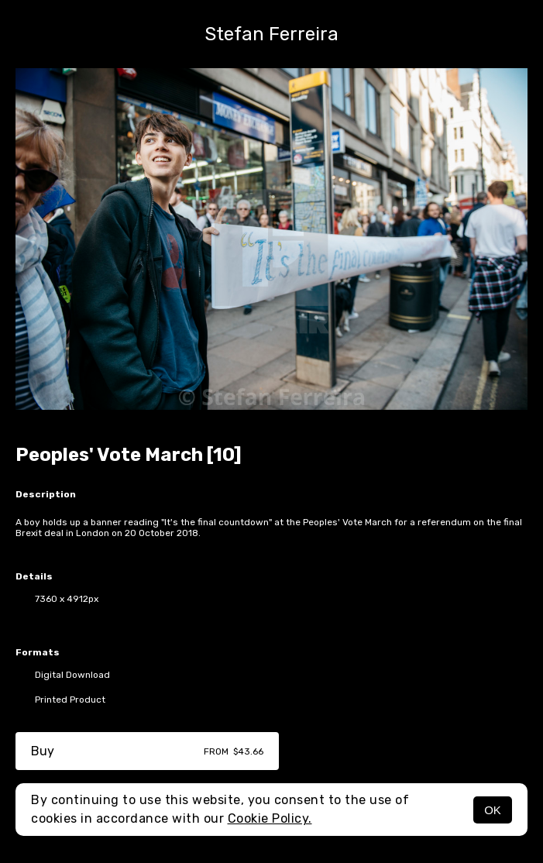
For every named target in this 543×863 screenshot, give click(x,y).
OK (492, 810)
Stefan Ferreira (271, 34)
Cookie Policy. (270, 818)
